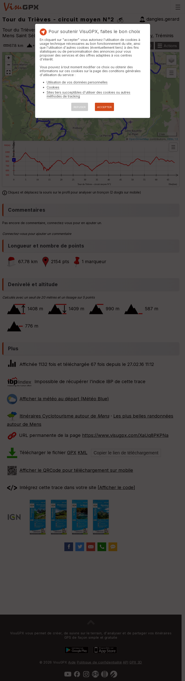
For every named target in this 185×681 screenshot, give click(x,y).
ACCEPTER (104, 107)
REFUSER (80, 107)
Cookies (53, 87)
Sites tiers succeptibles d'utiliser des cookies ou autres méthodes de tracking (88, 94)
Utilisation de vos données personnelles (77, 82)
